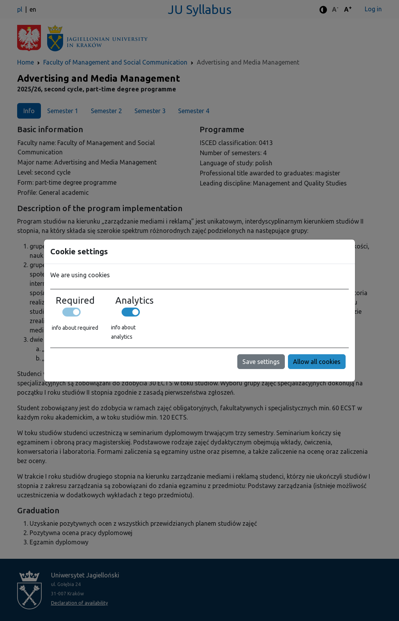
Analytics (134, 300)
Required (75, 300)
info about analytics (123, 332)
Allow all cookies (317, 361)
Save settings (261, 361)
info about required (75, 328)
